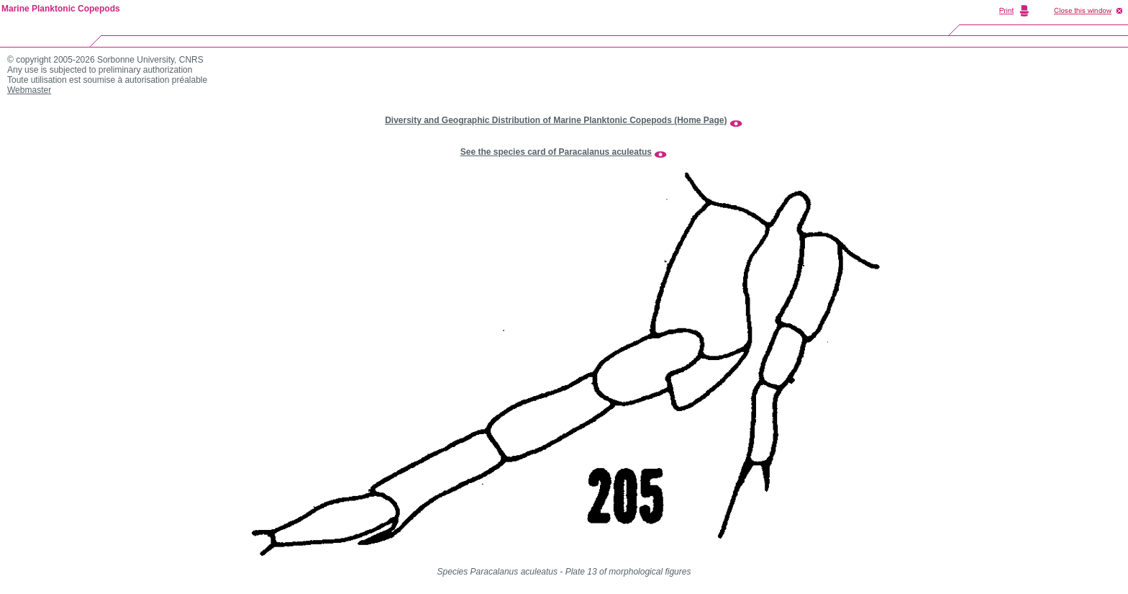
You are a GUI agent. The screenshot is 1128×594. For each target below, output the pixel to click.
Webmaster (29, 90)
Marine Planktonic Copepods (60, 9)
